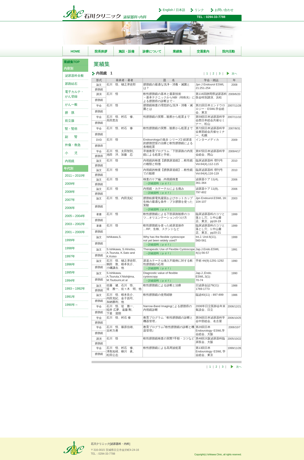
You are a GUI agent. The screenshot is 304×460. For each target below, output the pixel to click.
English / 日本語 (174, 10)
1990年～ (71, 304)
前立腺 (69, 120)
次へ (234, 73)
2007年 (70, 200)
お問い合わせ (224, 10)
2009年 (70, 183)
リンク (199, 10)
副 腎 (71, 137)
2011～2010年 (75, 175)
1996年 (70, 264)
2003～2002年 (75, 224)
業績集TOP (72, 62)
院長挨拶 (101, 51)
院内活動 (228, 51)
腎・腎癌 (71, 128)
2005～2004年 (75, 216)
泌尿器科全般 (74, 75)
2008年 (70, 191)
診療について (152, 51)
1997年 (70, 256)
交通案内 (203, 51)
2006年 (70, 208)
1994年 (70, 280)
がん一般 (71, 104)
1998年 (70, 248)
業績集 (177, 51)
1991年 (70, 296)
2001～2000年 (75, 232)
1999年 (70, 240)
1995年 (70, 272)
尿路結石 (71, 83)
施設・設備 (126, 51)
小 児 (71, 153)
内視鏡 (69, 161)
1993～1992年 (75, 288)
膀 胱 (69, 112)
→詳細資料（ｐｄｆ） (159, 183)
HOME (75, 51)
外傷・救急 (73, 145)
